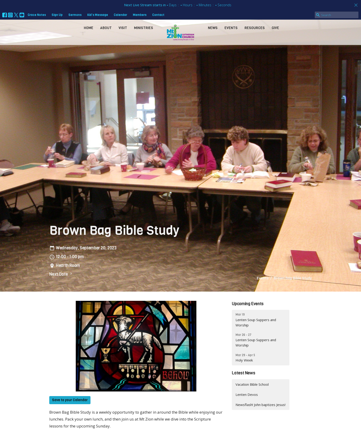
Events (231, 28)
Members (139, 15)
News (213, 28)
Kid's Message (97, 15)
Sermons (75, 15)
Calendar (120, 15)
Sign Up (57, 15)
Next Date (61, 274)
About (106, 28)
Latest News (243, 373)
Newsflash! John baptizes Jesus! (260, 404)
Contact (158, 15)
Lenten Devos (247, 394)
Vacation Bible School (252, 384)
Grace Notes (37, 15)
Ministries (143, 28)
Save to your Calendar (70, 400)
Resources (255, 28)
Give (275, 28)
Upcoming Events (248, 304)
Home (88, 28)
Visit (123, 28)
